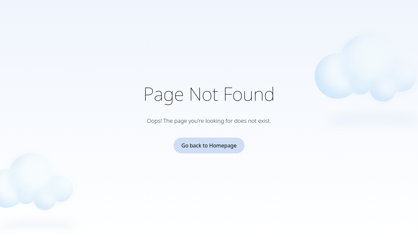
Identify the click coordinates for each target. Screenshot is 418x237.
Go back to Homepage (209, 145)
